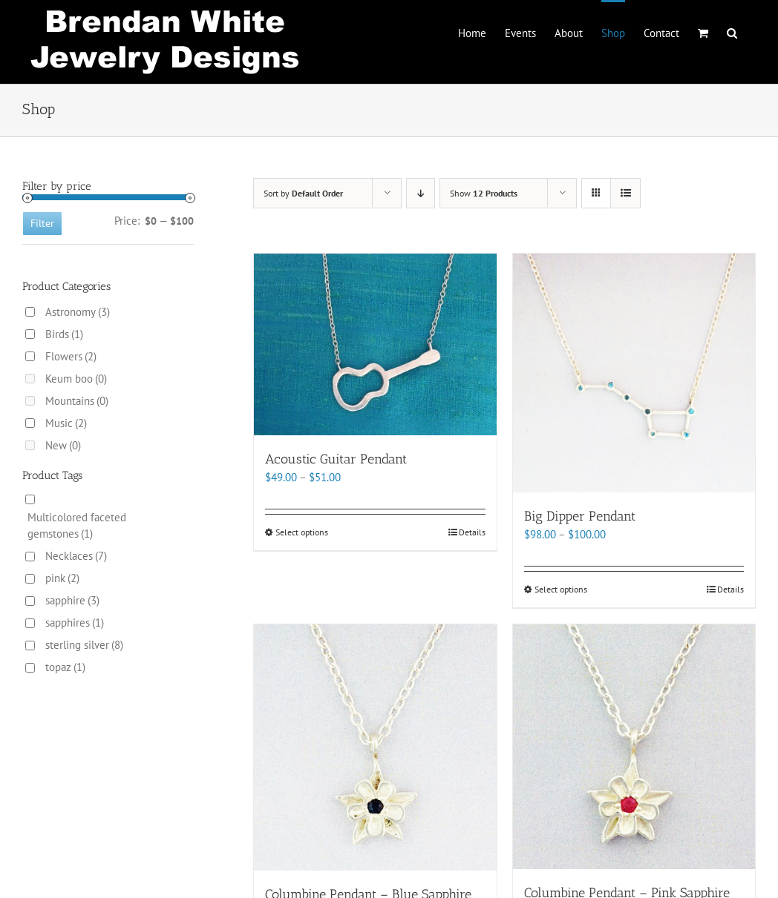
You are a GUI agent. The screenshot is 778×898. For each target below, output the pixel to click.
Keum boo (76, 379)
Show (483, 193)
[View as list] (625, 193)
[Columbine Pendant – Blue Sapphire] (375, 747)
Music (66, 423)
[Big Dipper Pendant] (634, 373)
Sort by (303, 193)
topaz (65, 667)
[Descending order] (420, 193)
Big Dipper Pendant (579, 516)
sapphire (72, 600)
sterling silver (84, 645)
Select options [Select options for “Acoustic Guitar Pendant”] (301, 532)
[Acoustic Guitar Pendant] (375, 344)
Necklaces (76, 556)
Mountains (76, 401)
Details (472, 532)
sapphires (74, 622)
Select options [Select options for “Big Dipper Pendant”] (561, 589)
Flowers (71, 356)
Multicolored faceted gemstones (76, 525)
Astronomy (77, 312)
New (63, 445)
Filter (42, 223)
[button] (732, 32)
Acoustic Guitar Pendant (336, 459)
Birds (64, 334)
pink (62, 578)
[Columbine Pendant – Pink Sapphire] (634, 747)
